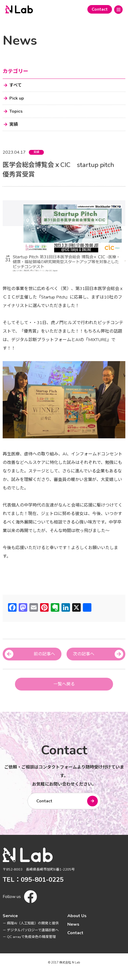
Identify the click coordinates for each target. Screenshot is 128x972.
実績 (36, 152)
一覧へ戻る (64, 684)
